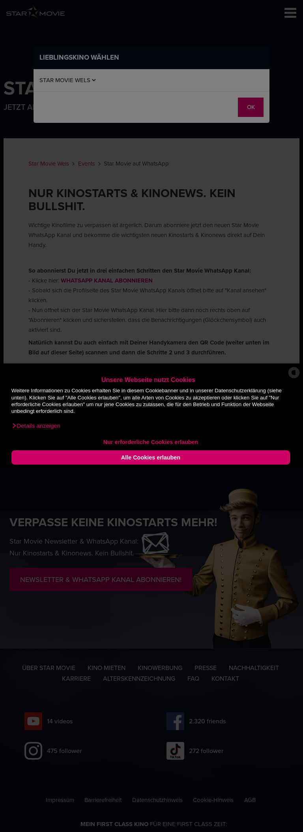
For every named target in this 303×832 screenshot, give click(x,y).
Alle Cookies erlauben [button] (150, 457)
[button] (35, 426)
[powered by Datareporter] (294, 378)
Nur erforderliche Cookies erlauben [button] (150, 442)
